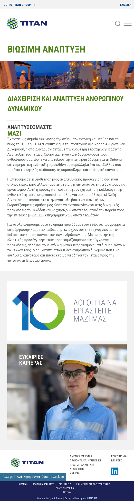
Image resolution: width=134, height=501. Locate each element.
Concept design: (49, 498)
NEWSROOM (77, 469)
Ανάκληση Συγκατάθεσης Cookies (40, 477)
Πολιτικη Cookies (65, 488)
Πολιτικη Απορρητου (43, 484)
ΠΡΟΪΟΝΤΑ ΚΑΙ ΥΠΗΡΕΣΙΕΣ (85, 460)
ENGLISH (126, 5)
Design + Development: (81, 498)
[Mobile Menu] (128, 23)
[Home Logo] (28, 23)
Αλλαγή (7, 477)
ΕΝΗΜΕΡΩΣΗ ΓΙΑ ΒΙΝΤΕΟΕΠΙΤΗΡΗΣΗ (93, 484)
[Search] (118, 23)
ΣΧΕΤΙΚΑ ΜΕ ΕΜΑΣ (81, 456)
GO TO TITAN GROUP (17, 5)
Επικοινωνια (119, 456)
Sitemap (23, 484)
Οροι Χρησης (65, 484)
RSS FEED (116, 460)
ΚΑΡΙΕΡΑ (75, 473)
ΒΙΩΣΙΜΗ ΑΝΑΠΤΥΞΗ (46, 49)
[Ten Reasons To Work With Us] (67, 311)
